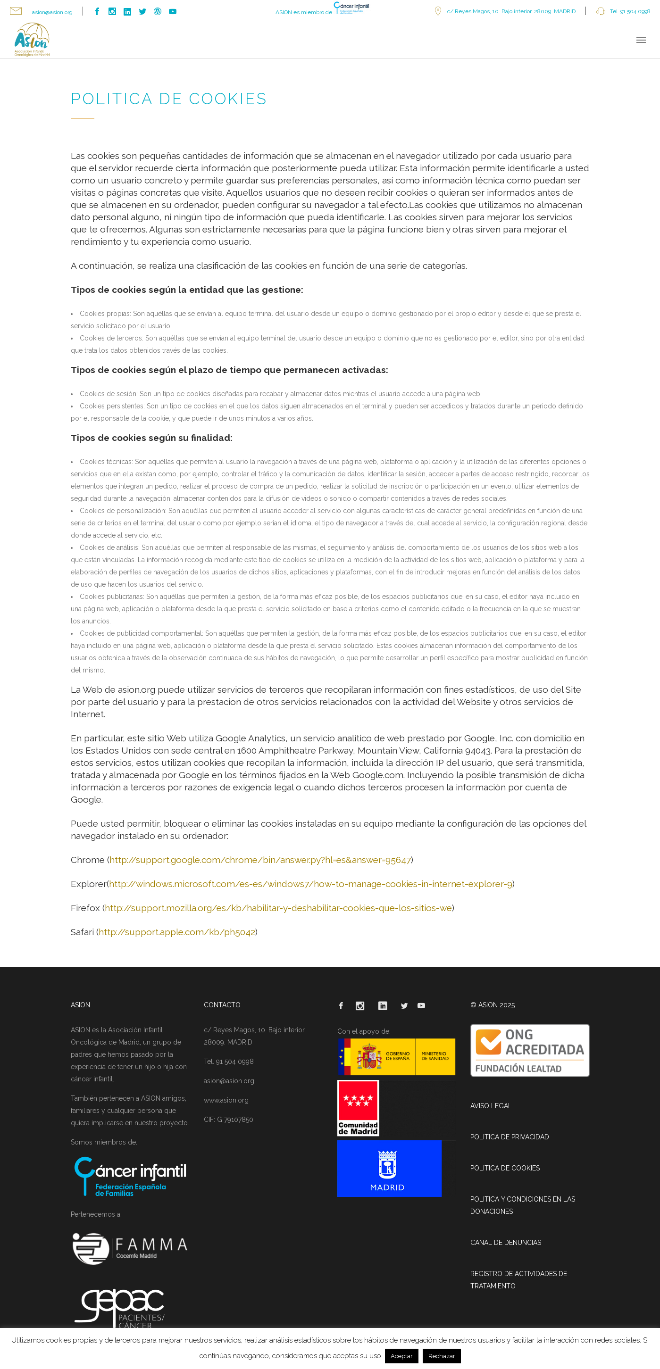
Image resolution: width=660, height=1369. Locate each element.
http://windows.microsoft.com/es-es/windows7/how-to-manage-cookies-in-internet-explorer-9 (310, 884)
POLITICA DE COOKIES (505, 1168)
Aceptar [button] (402, 1356)
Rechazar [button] (441, 1356)
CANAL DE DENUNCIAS (505, 1242)
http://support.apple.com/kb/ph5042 (177, 932)
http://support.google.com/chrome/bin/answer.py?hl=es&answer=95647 (260, 860)
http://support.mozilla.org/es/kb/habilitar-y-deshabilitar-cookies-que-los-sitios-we (278, 908)
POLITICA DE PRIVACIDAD (509, 1137)
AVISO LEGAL (491, 1106)
